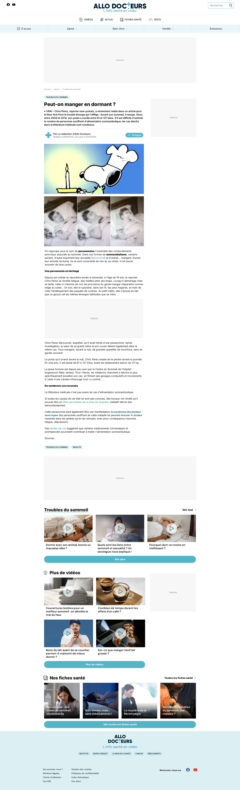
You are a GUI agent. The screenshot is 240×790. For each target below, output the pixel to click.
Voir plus (120, 559)
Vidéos (88, 19)
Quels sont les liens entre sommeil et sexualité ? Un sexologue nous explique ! (115, 548)
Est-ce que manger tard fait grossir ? (116, 651)
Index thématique (80, 777)
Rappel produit (100, 753)
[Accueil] (120, 741)
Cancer (139, 753)
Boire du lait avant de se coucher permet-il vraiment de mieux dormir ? (67, 653)
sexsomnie (98, 257)
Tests (157, 19)
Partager (134, 135)
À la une (24, 28)
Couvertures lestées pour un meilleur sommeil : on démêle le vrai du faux (67, 611)
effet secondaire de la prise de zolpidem (86, 402)
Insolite (77, 447)
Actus (109, 19)
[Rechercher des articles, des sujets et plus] (221, 5)
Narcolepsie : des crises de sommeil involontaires (59, 710)
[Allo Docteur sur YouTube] (195, 769)
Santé (70, 28)
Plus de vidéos (65, 572)
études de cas (58, 428)
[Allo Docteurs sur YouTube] (13, 4)
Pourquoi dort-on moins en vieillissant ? (167, 546)
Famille (166, 28)
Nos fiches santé (67, 677)
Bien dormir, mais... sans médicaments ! (98, 712)
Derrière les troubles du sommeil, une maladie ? (176, 710)
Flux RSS (47, 781)
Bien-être (118, 28)
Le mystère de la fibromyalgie (135, 712)
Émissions (216, 28)
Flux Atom (76, 781)
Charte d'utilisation (52, 777)
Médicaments (154, 753)
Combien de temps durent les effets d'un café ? (118, 609)
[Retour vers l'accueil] (120, 7)
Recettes (83, 753)
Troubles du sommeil (72, 89)
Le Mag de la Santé (121, 753)
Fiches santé (133, 19)
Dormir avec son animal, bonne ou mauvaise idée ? (68, 546)
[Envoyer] (231, 5)
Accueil (47, 89)
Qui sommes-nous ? (53, 769)
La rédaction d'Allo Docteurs (74, 133)
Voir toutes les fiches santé (120, 724)
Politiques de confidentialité (85, 773)
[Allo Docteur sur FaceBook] (8, 4)
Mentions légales (51, 773)
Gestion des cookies (81, 769)
